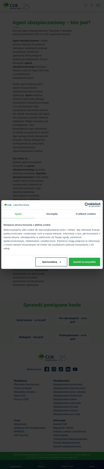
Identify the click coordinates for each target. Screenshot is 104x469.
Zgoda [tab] (18, 213)
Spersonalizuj (51, 261)
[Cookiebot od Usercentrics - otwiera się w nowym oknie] (86, 205)
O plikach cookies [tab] (86, 213)
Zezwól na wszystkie (84, 261)
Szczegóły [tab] (52, 213)
